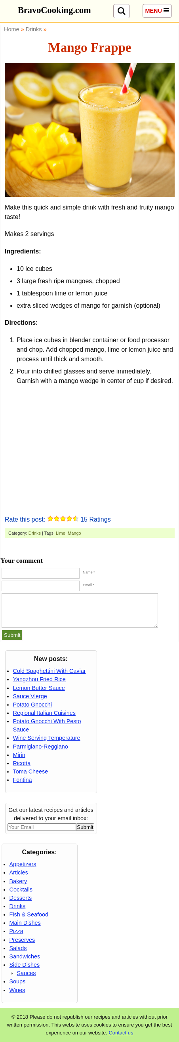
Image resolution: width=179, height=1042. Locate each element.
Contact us (121, 1033)
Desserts (21, 898)
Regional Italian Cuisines (44, 713)
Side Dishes (25, 965)
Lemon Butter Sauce (39, 688)
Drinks (35, 533)
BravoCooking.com (54, 10)
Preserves (22, 940)
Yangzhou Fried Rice (39, 679)
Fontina (22, 780)
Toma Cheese (30, 771)
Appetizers (23, 864)
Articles (19, 872)
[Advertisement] (89, 448)
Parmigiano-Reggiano (40, 746)
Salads (18, 948)
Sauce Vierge (30, 696)
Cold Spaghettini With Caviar (49, 671)
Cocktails (21, 889)
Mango (74, 533)
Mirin (19, 755)
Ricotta (22, 763)
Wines (17, 990)
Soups (18, 981)
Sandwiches (25, 956)
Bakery (18, 881)
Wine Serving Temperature (46, 738)
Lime (60, 533)
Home (11, 29)
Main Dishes (25, 923)
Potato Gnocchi (32, 704)
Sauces (26, 973)
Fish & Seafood (29, 914)
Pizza (16, 931)
